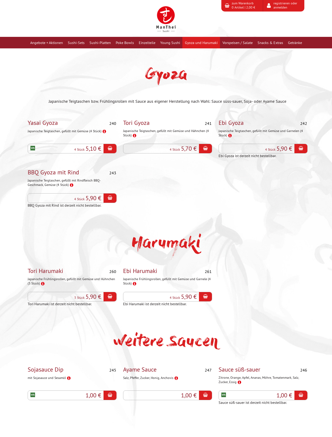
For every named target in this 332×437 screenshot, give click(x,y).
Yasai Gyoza (43, 122)
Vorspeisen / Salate (237, 42)
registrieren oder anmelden (282, 5)
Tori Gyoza (136, 122)
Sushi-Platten (100, 42)
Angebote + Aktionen (46, 42)
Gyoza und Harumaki (201, 42)
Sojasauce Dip (45, 369)
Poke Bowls (125, 42)
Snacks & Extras (270, 42)
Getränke (295, 42)
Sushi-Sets (76, 42)
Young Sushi (170, 42)
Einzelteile (147, 42)
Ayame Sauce (140, 369)
